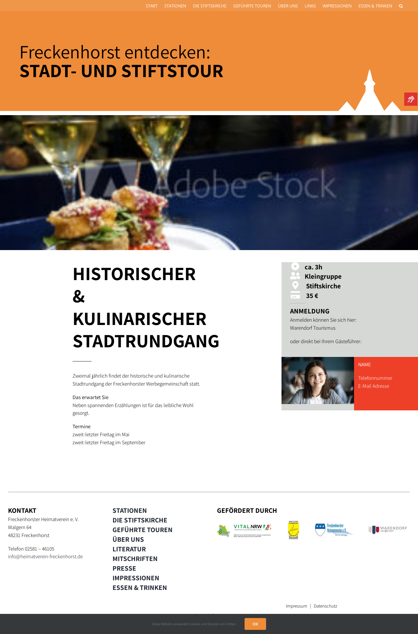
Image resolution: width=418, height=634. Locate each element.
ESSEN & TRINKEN (139, 587)
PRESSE (124, 568)
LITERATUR (129, 548)
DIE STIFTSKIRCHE (139, 520)
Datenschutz (325, 606)
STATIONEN (129, 510)
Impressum (296, 606)
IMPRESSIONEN (135, 577)
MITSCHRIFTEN (135, 558)
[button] (401, 5)
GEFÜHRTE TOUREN (142, 529)
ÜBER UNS (128, 539)
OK (255, 624)
